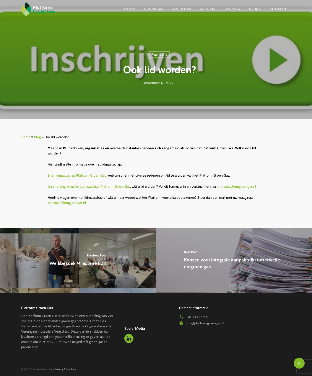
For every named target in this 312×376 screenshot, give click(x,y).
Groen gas (154, 9)
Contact (278, 9)
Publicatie (159, 55)
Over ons (182, 9)
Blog (37, 137)
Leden (255, 9)
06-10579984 (197, 317)
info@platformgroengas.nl (237, 186)
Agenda (232, 9)
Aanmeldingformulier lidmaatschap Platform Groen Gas (89, 186)
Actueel (208, 9)
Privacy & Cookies (65, 369)
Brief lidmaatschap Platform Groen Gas (77, 175)
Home (129, 9)
